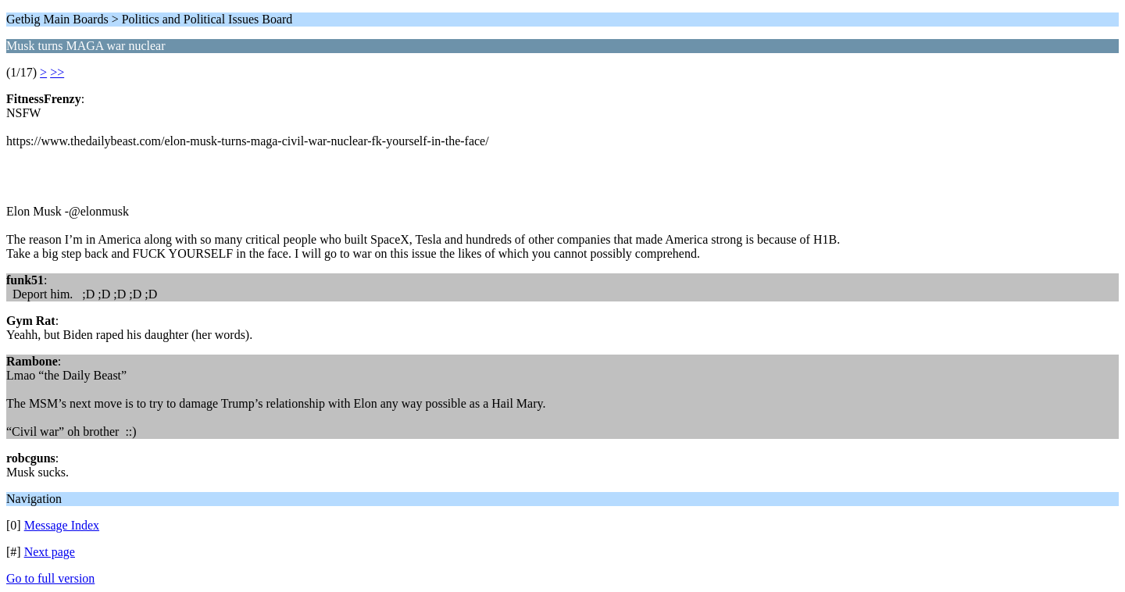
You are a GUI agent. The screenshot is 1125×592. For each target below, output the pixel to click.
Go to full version (50, 578)
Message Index (61, 525)
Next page (49, 551)
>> (57, 72)
